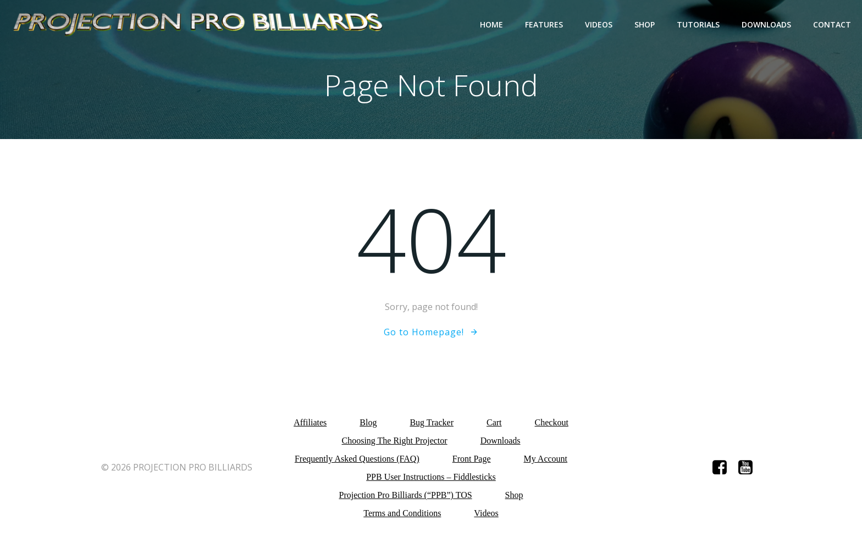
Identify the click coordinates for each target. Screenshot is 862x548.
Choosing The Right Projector (394, 441)
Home (491, 24)
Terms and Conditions (402, 513)
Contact (832, 24)
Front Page (471, 459)
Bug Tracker (432, 422)
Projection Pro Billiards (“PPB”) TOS (405, 495)
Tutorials (698, 24)
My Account (546, 459)
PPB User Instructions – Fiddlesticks (431, 477)
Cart (494, 422)
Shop (644, 24)
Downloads (766, 24)
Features (544, 24)
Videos (598, 24)
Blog (368, 422)
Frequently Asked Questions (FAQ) (357, 459)
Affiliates (310, 422)
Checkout (551, 422)
